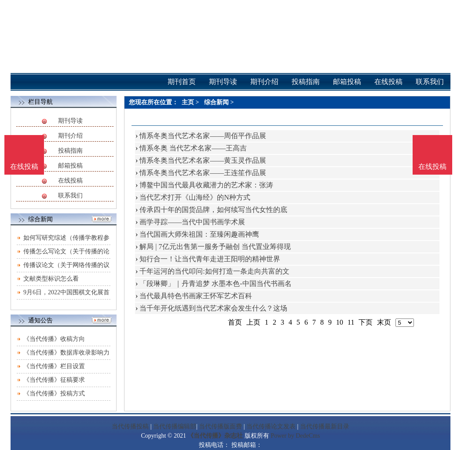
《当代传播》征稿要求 (54, 380)
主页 (188, 102)
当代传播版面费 (220, 426)
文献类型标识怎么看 (51, 278)
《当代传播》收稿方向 (54, 339)
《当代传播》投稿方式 (54, 393)
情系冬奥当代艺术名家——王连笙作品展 (202, 172)
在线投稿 (70, 180)
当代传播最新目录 (324, 426)
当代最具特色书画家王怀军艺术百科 (195, 296)
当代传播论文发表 (271, 426)
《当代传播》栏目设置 (54, 366)
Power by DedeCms (295, 435)
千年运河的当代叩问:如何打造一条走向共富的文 (214, 271)
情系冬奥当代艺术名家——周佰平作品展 (202, 135)
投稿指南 (70, 150)
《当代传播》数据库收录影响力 (66, 352)
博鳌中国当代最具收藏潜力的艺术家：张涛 (206, 185)
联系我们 (70, 195)
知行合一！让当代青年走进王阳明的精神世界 (209, 259)
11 (351, 322)
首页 (235, 322)
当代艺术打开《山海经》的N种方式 (194, 197)
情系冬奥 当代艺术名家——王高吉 (193, 148)
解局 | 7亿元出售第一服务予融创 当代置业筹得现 (214, 246)
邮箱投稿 (70, 165)
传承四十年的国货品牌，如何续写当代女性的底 (213, 209)
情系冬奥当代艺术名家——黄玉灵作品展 (202, 160)
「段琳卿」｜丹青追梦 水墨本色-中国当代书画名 (215, 283)
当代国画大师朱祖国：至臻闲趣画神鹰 (199, 234)
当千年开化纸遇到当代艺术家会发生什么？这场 (213, 308)
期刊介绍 (70, 135)
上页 (253, 322)
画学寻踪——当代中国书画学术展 (192, 222)
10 (339, 322)
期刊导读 (70, 120)
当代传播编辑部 (174, 426)
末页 (384, 322)
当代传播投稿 (130, 426)
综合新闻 (216, 102)
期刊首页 (182, 81)
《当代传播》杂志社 (215, 435)
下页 (366, 322)
